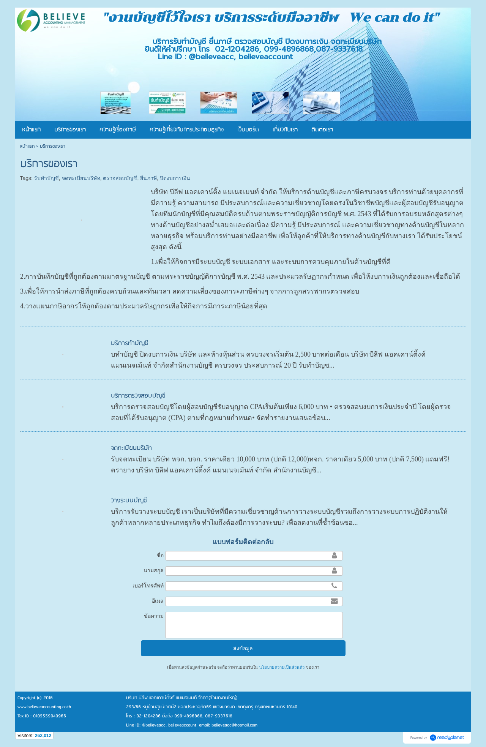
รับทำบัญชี (46, 178)
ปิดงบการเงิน (175, 178)
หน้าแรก (27, 146)
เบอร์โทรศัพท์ (148, 586)
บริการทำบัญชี (129, 343)
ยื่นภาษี (148, 178)
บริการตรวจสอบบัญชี (138, 396)
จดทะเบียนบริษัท (81, 178)
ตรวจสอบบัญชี (120, 178)
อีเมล (158, 601)
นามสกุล (154, 570)
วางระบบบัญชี (129, 501)
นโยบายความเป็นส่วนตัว (282, 667)
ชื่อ (160, 555)
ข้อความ (154, 616)
